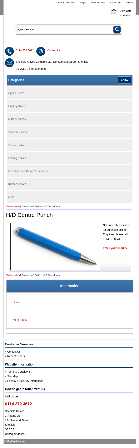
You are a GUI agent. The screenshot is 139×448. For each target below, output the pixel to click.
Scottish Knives (17, 132)
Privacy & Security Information (25, 380)
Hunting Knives (17, 106)
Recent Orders (98, 2)
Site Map (12, 376)
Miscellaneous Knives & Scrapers (28, 171)
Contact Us (115, 2)
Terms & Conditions (65, 2)
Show (124, 79)
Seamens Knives (18, 145)
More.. (12, 197)
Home (16, 302)
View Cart (125, 10)
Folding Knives (17, 158)
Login (83, 2)
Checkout (125, 15)
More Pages (20, 319)
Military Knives (17, 119)
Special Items (16, 93)
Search (129, 2)
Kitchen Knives (17, 184)
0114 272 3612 (25, 50)
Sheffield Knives (13, 206)
